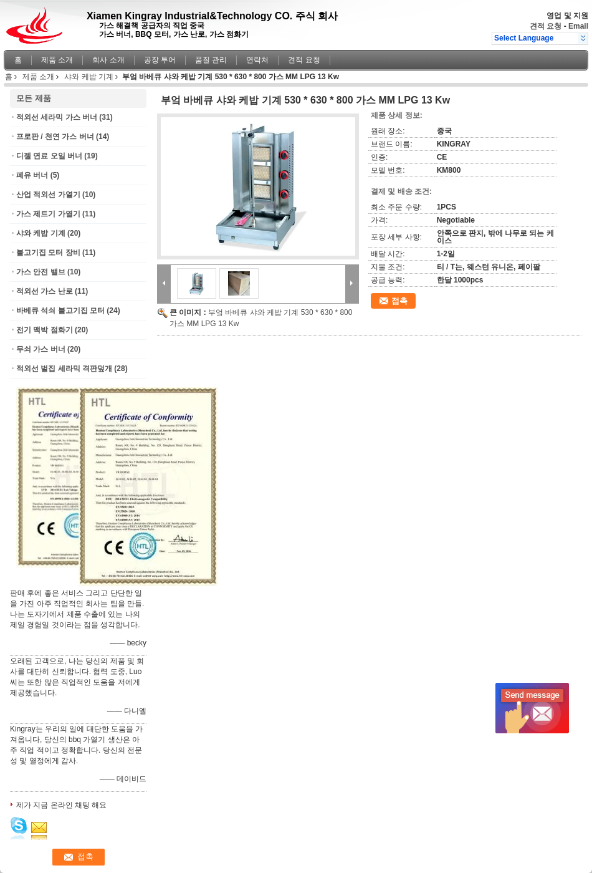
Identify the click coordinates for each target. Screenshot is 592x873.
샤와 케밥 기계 (88, 76)
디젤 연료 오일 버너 (49, 156)
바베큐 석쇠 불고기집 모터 (60, 310)
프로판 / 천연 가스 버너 (55, 136)
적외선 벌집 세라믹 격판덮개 (64, 368)
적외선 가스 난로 (44, 291)
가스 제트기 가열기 (48, 214)
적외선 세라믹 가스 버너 (56, 117)
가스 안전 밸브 (40, 272)
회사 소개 (108, 59)
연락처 (257, 59)
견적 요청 (545, 26)
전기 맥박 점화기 (44, 330)
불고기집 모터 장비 (48, 252)
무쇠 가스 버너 (40, 349)
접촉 (399, 301)
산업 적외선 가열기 (48, 194)
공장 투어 (160, 59)
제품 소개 (57, 59)
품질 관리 (211, 59)
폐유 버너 (32, 175)
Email (578, 26)
